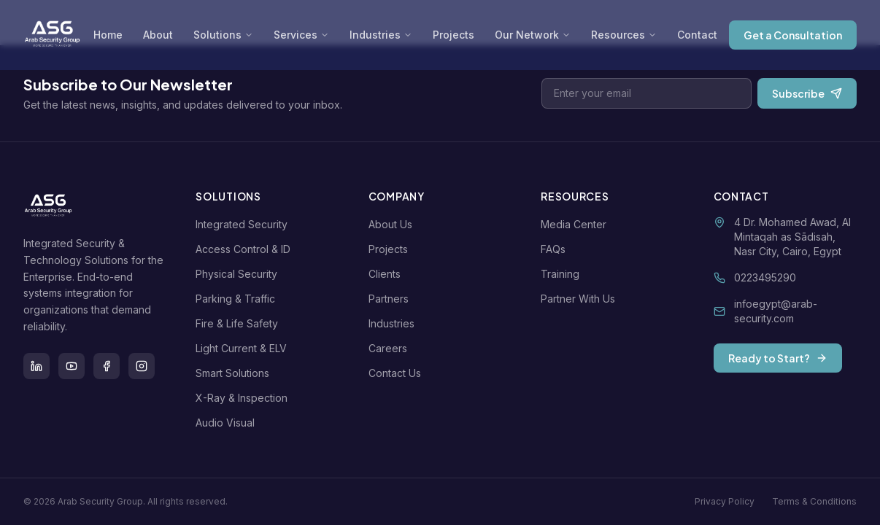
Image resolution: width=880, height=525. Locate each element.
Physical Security (239, 274)
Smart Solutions (235, 373)
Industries (381, 34)
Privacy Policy (724, 501)
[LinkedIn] (36, 366)
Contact (697, 34)
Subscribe (807, 93)
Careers (390, 348)
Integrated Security (244, 224)
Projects (453, 34)
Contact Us (397, 373)
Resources (624, 34)
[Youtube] (71, 366)
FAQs (556, 249)
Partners (391, 298)
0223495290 (765, 277)
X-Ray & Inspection (244, 398)
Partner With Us (581, 298)
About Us (393, 224)
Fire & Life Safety (240, 323)
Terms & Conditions (814, 501)
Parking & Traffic (238, 298)
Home (108, 34)
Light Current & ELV (244, 348)
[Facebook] (106, 366)
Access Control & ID (246, 249)
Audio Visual (228, 422)
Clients (387, 274)
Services (301, 34)
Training (563, 274)
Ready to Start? (777, 358)
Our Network (533, 34)
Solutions (223, 34)
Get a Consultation (793, 35)
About (158, 34)
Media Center (576, 224)
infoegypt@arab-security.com (775, 311)
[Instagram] (141, 366)
